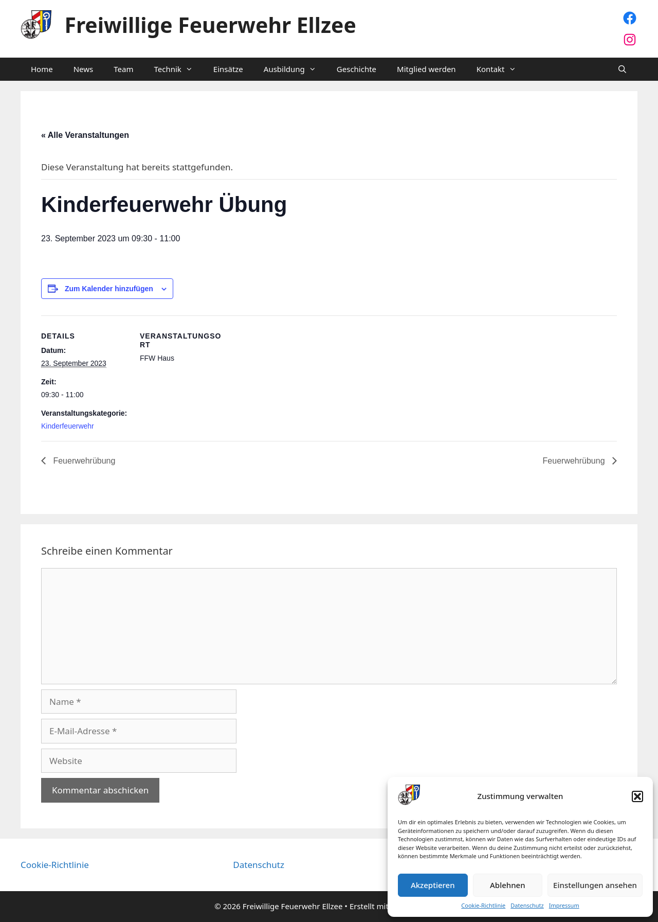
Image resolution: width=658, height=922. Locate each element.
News (84, 69)
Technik (178, 69)
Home (42, 69)
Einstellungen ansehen (595, 885)
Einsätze (228, 69)
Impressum (564, 905)
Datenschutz (526, 905)
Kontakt (501, 69)
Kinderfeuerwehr (67, 426)
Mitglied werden (426, 69)
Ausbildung (295, 69)
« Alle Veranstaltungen (85, 135)
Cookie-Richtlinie (483, 905)
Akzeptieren (433, 885)
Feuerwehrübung (83, 460)
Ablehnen (507, 885)
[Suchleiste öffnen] (622, 69)
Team (123, 69)
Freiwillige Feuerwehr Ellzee (210, 24)
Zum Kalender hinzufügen (109, 289)
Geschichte (356, 69)
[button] (637, 796)
